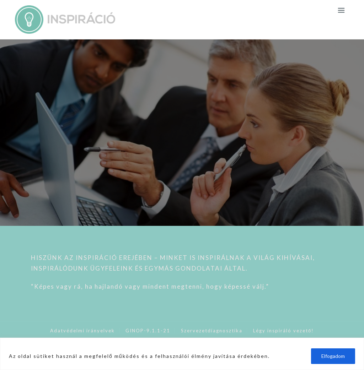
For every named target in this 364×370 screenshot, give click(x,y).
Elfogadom (333, 356)
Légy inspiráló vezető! (283, 330)
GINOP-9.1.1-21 (147, 330)
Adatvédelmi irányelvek (82, 330)
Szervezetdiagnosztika (211, 330)
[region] (182, 354)
